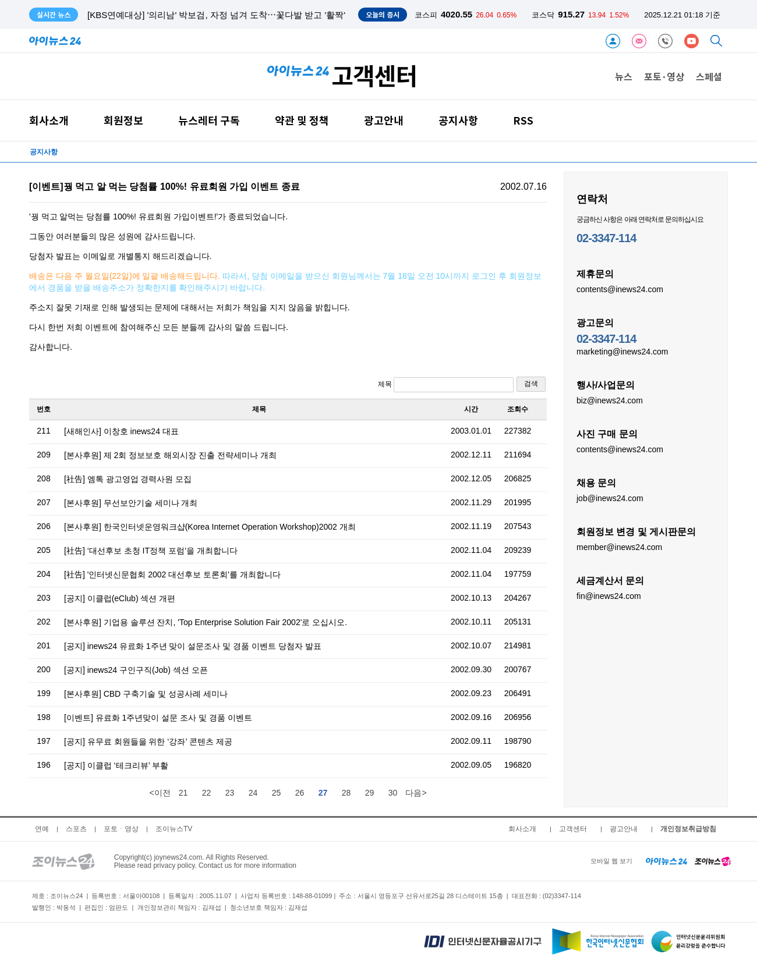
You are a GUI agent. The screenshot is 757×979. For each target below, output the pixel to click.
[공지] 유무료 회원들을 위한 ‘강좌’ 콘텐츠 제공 (148, 741)
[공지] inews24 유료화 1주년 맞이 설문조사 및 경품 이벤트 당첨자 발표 (192, 646)
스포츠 (76, 829)
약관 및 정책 (302, 120)
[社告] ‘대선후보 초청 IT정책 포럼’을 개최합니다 (151, 550)
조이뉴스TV (173, 829)
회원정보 (123, 120)
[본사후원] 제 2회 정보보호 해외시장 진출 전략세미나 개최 (170, 455)
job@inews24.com (609, 497)
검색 (531, 383)
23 (230, 792)
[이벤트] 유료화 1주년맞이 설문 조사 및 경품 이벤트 (158, 717)
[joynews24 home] (713, 860)
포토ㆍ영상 (121, 829)
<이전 (159, 792)
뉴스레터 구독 (209, 120)
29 (369, 792)
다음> (415, 792)
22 (206, 792)
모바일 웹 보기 (611, 860)
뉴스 (623, 76)
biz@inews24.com (609, 400)
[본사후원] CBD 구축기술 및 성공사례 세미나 (146, 693)
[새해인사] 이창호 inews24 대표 (121, 431)
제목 (446, 384)
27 (323, 792)
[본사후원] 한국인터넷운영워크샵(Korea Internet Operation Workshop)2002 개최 (210, 526)
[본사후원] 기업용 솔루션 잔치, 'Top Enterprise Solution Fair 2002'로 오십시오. (205, 622)
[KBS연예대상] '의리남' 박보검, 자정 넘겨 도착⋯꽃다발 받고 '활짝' (216, 15)
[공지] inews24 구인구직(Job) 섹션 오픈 (136, 670)
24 (253, 792)
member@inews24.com (619, 546)
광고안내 (384, 120)
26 (300, 792)
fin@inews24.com (608, 595)
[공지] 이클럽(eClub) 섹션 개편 (119, 598)
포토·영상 (664, 76)
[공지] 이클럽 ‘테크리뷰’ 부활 (116, 765)
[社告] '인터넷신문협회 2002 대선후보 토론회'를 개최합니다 (172, 574)
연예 (42, 829)
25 (276, 792)
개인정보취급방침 (688, 829)
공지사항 (458, 120)
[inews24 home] (666, 860)
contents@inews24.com (619, 288)
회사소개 (49, 120)
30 (393, 792)
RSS (523, 120)
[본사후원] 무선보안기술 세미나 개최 (130, 503)
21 (183, 792)
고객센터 (573, 829)
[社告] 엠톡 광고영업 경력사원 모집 (128, 479)
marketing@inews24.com (622, 351)
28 (346, 792)
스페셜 (709, 76)
